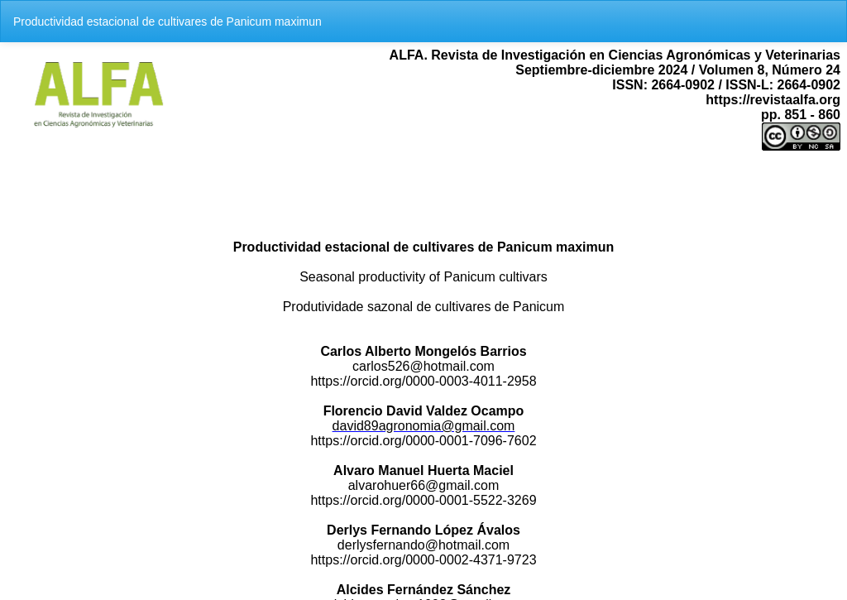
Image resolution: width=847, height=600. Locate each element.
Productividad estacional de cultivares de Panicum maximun (167, 21)
